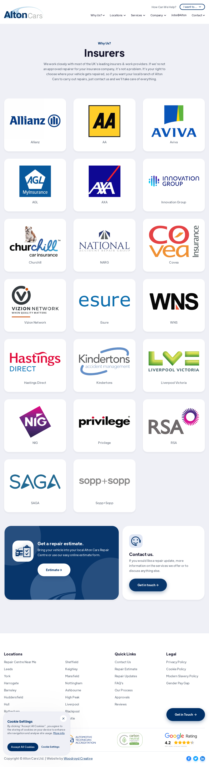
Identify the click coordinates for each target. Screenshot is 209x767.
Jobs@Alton (179, 15)
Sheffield (71, 662)
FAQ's (119, 683)
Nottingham (73, 683)
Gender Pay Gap (178, 683)
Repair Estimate (126, 669)
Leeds (8, 669)
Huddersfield (13, 697)
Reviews (121, 704)
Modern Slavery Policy (182, 676)
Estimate (54, 570)
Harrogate (11, 683)
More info (59, 733)
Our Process (124, 690)
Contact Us (123, 662)
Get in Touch (186, 714)
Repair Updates (126, 676)
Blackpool (72, 711)
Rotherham (12, 711)
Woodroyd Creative (78, 758)
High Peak (72, 697)
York (7, 676)
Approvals (122, 697)
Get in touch (148, 585)
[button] (63, 718)
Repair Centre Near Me (20, 662)
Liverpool (72, 704)
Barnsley (10, 690)
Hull (6, 704)
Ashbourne (73, 690)
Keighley (71, 669)
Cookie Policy (176, 669)
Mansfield (72, 676)
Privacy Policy (176, 662)
